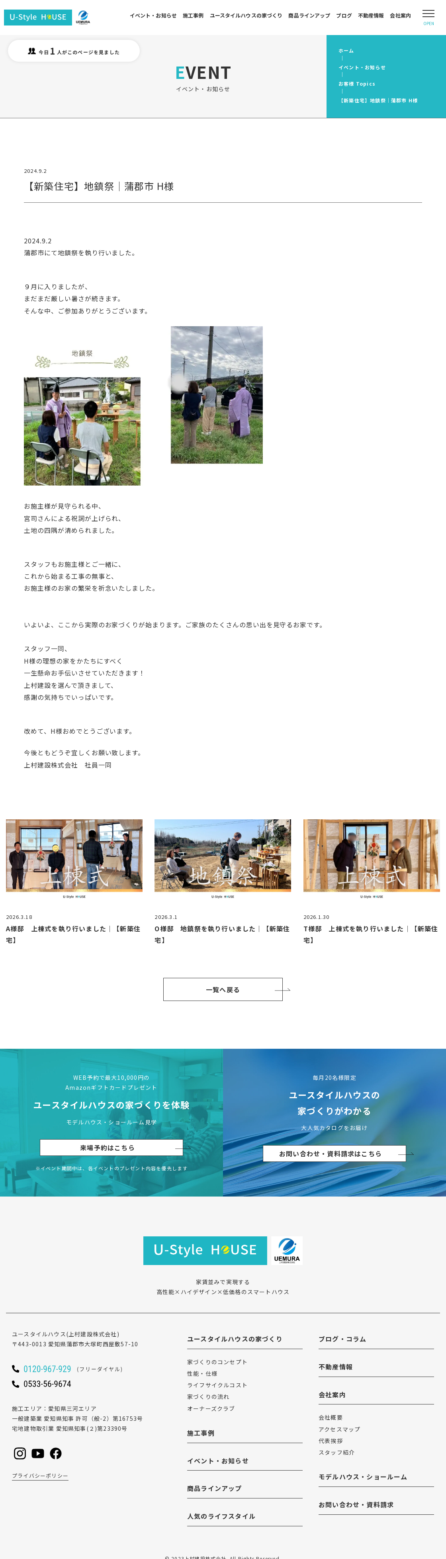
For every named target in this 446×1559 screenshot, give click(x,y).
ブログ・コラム (342, 1339)
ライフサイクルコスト (217, 1385)
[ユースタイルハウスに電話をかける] (83, 1368)
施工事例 (193, 15)
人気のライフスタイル (221, 1516)
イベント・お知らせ (153, 15)
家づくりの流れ (208, 1396)
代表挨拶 (331, 1441)
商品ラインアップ (309, 15)
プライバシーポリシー (40, 1475)
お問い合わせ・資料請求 (356, 1504)
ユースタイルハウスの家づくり (246, 15)
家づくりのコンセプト (217, 1362)
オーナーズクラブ (211, 1408)
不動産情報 (371, 15)
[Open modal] (428, 17)
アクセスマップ (339, 1429)
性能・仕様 (202, 1373)
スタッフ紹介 (337, 1452)
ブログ (344, 15)
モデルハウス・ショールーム (363, 1476)
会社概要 (331, 1417)
